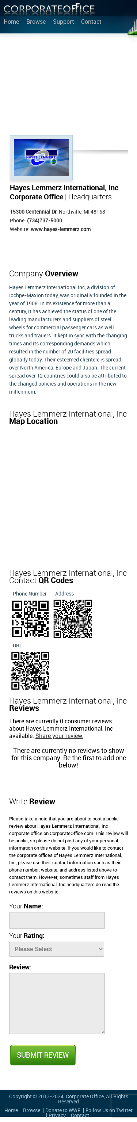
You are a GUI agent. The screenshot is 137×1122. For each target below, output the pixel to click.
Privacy (57, 1115)
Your (26, 906)
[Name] (57, 920)
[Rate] (56, 949)
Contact (91, 22)
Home (11, 22)
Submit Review (42, 1055)
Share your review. (59, 736)
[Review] (57, 1003)
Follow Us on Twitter (109, 1110)
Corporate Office (49, 11)
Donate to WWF (62, 1110)
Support (63, 22)
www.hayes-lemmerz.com (61, 229)
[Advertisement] (68, 85)
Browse (36, 22)
